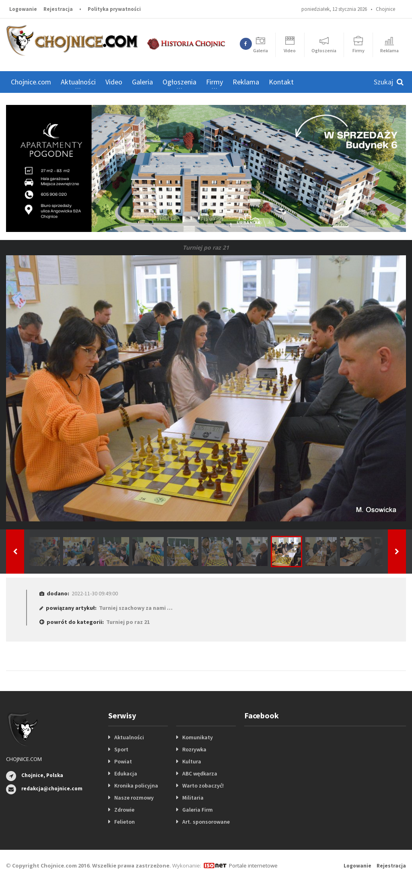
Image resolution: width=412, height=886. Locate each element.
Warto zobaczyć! (203, 785)
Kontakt (281, 81)
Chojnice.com (31, 81)
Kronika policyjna (136, 785)
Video (113, 81)
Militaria (193, 797)
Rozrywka (194, 749)
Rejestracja (58, 9)
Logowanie (23, 9)
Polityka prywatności (114, 9)
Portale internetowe (253, 865)
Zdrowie (124, 809)
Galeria (142, 81)
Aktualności (129, 737)
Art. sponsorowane (206, 821)
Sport (121, 749)
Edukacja (125, 773)
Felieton (124, 821)
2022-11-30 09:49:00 (95, 593)
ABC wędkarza (199, 773)
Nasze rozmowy (134, 797)
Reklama (246, 81)
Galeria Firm (197, 809)
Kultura (191, 761)
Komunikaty (197, 737)
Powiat (123, 761)
